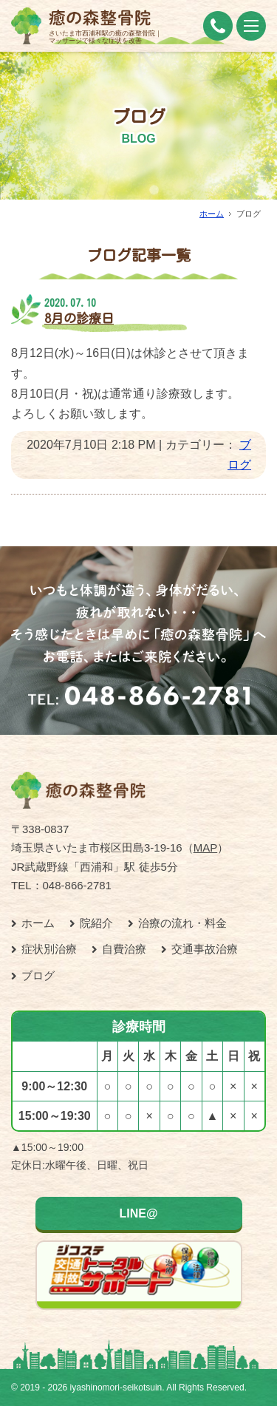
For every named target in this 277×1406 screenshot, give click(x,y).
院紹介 (96, 923)
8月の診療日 (79, 318)
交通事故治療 (204, 949)
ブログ (38, 975)
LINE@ (138, 1213)
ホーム (211, 213)
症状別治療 (49, 949)
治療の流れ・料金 (182, 923)
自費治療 (124, 949)
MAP (206, 847)
